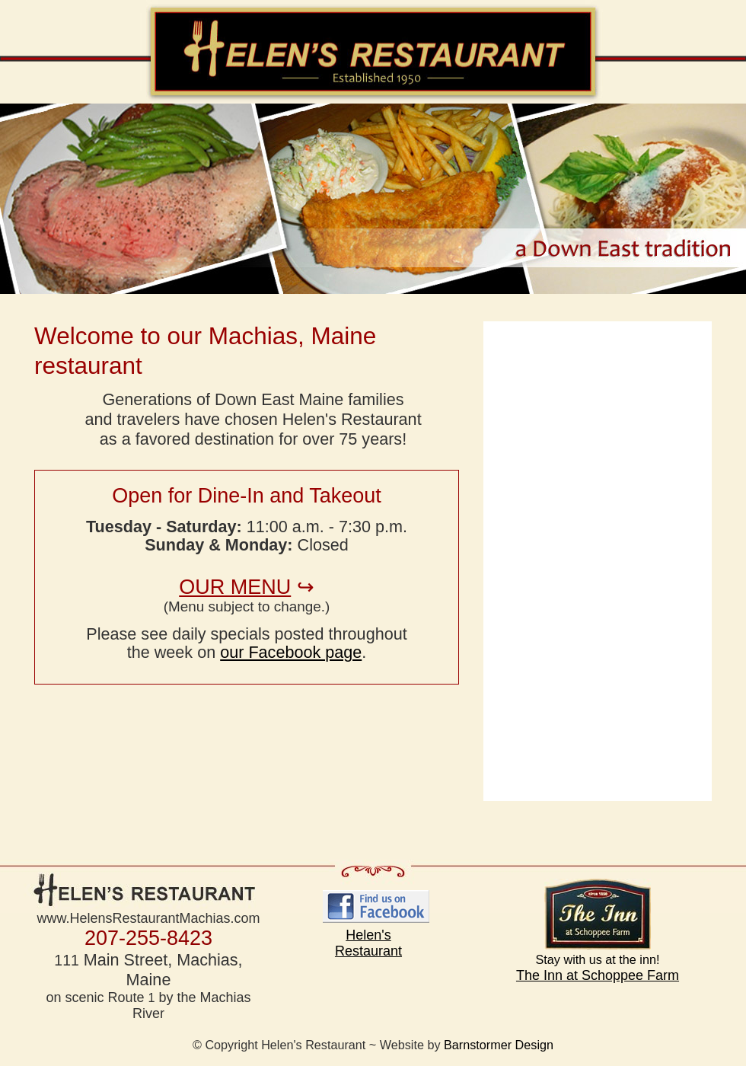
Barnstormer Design (498, 1045)
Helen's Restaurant (368, 943)
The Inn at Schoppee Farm (597, 931)
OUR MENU (235, 587)
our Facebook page (291, 652)
